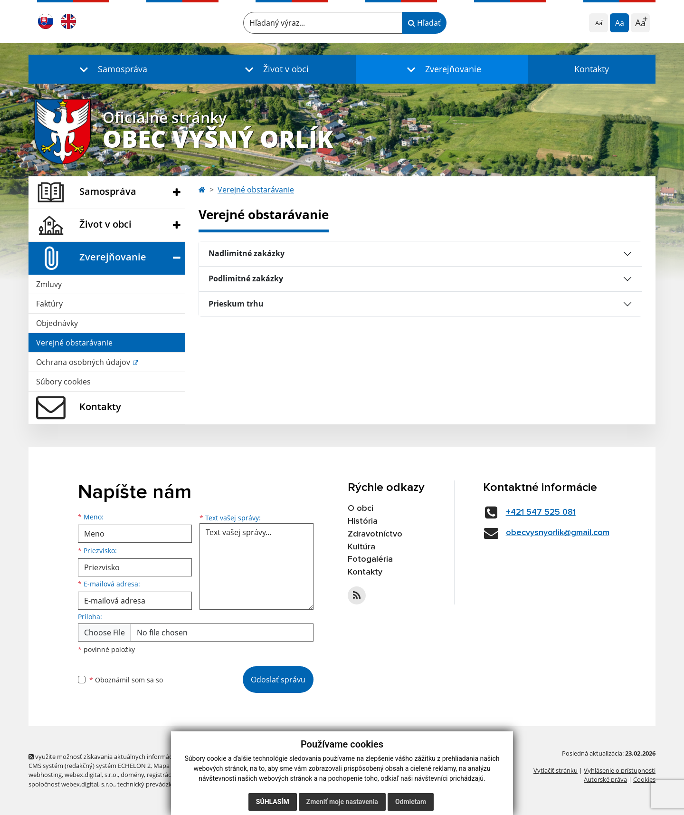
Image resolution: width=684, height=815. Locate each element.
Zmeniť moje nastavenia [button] (342, 801)
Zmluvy (49, 284)
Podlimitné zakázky (246, 278)
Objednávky (57, 323)
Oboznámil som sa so (126, 679)
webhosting (45, 774)
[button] (111, 69)
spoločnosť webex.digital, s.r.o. (71, 784)
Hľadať (424, 23)
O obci (360, 508)
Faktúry (49, 303)
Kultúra (361, 547)
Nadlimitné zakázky (247, 253)
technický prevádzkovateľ (153, 784)
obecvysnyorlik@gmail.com (557, 532)
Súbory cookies (63, 381)
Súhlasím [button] (272, 801)
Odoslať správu (278, 679)
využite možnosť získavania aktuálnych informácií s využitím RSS (122, 756)
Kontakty (591, 69)
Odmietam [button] (410, 801)
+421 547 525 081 (541, 512)
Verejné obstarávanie (74, 342)
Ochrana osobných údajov (84, 362)
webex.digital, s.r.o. (91, 774)
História (363, 521)
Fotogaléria (370, 559)
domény (132, 774)
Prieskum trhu (236, 303)
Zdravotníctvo (375, 534)
